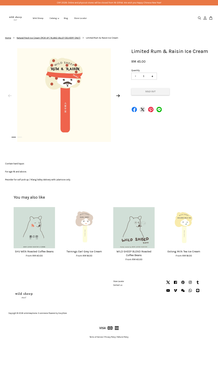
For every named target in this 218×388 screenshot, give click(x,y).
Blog (66, 18)
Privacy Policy (110, 337)
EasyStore (62, 313)
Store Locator (80, 18)
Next (118, 96)
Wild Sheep (38, 18)
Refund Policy (122, 337)
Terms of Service (96, 337)
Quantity (135, 70)
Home (8, 38)
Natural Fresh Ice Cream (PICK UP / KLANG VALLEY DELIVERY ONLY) (48, 38)
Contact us (117, 285)
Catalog (54, 18)
